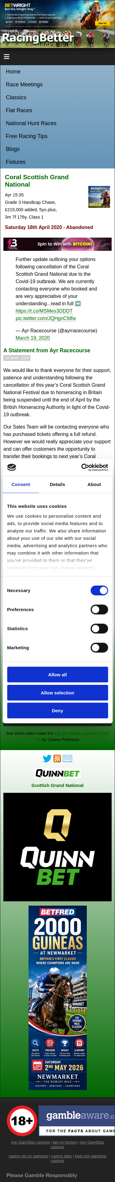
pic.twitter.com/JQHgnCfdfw (46, 318)
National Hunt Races (31, 123)
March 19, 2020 (33, 338)
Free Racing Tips (27, 136)
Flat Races (19, 110)
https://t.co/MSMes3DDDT (44, 311)
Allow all (57, 674)
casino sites (62, 1156)
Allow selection (57, 692)
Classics (16, 97)
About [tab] (94, 484)
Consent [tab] (20, 484)
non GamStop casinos (30, 1142)
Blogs (13, 149)
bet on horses (65, 1142)
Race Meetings (24, 84)
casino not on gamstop (28, 1156)
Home (13, 72)
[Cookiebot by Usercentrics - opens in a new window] (82, 467)
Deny (57, 710)
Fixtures (15, 162)
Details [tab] (57, 484)
